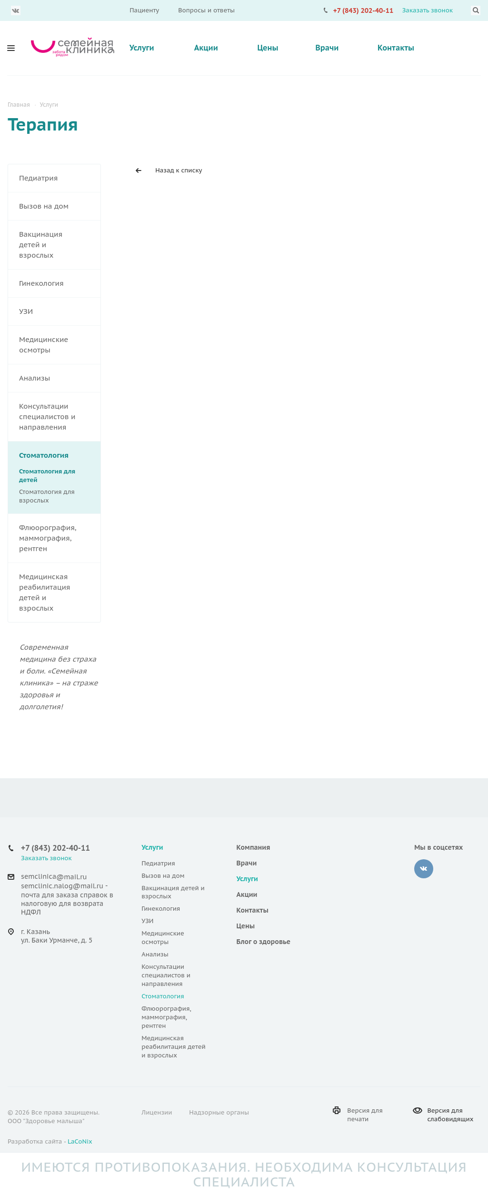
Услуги (141, 47)
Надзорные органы (219, 1112)
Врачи (327, 47)
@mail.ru (71, 877)
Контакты (396, 47)
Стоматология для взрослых (47, 496)
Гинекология (59, 283)
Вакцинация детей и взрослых (59, 245)
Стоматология (59, 455)
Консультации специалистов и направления (59, 416)
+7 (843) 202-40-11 (363, 10)
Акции (206, 47)
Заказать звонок (427, 10)
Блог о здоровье (264, 941)
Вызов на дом (59, 206)
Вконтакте (16, 10)
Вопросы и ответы (206, 10)
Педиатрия (59, 178)
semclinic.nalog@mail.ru (62, 886)
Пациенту (144, 10)
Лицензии (156, 1112)
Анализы (59, 378)
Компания (253, 847)
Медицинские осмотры (59, 345)
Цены (267, 47)
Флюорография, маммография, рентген (59, 538)
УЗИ (59, 311)
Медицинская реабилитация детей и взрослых (59, 592)
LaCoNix (80, 1141)
